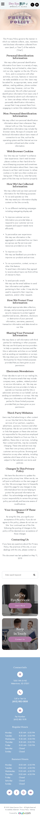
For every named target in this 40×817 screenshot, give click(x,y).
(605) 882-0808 (20, 701)
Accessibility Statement (12, 810)
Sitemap (32, 810)
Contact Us (20, 639)
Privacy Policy (24, 810)
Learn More (20, 605)
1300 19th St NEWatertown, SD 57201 (20, 682)
